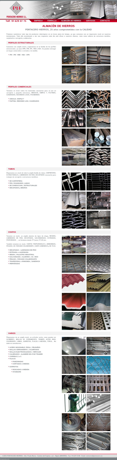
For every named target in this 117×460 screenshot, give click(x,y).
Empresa (38, 21)
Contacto (105, 21)
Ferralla (51, 21)
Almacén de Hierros (71, 21)
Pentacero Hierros (16, 9)
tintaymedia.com (4, 459)
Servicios (90, 21)
